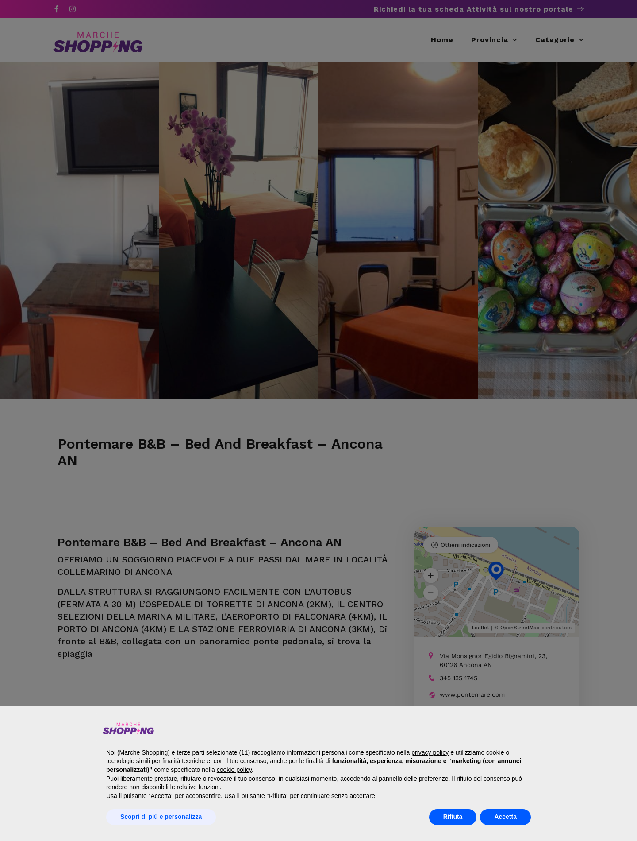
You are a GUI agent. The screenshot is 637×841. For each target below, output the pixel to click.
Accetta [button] (505, 816)
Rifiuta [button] (453, 816)
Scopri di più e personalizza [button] (161, 816)
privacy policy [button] (430, 752)
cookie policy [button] (234, 769)
